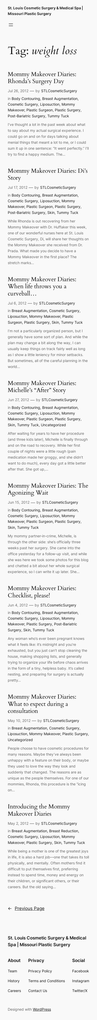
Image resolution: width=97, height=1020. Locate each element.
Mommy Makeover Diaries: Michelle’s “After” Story (42, 387)
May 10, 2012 (19, 720)
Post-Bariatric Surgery (26, 116)
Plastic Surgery (67, 110)
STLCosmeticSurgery (59, 91)
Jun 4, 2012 (18, 605)
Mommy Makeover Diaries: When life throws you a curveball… (42, 286)
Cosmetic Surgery (23, 104)
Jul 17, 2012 (17, 187)
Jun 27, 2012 (18, 399)
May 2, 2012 (18, 823)
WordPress (42, 1009)
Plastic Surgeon (39, 110)
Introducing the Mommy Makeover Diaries (39, 810)
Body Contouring (26, 98)
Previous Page (26, 908)
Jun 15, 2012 (18, 502)
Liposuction (49, 104)
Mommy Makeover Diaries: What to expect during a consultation (42, 704)
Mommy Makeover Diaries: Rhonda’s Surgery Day (42, 78)
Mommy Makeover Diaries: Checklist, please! (42, 592)
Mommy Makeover (44, 316)
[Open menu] (11, 25)
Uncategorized (53, 425)
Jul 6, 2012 (17, 303)
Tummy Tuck (58, 116)
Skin (51, 212)
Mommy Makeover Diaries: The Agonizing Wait (48, 489)
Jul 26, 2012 (18, 91)
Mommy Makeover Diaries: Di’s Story (48, 175)
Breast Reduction (63, 831)
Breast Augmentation (60, 98)
